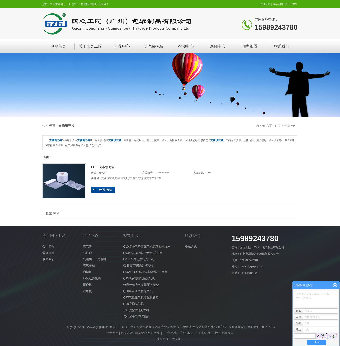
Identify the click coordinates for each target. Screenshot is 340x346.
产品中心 (122, 46)
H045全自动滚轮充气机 (138, 259)
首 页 (278, 125)
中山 (197, 333)
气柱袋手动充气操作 (136, 316)
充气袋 (102, 172)
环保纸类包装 (92, 278)
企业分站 (265, 4)
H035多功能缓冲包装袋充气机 (143, 253)
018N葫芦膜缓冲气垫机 (138, 265)
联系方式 (191, 246)
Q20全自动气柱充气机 (138, 291)
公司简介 (48, 246)
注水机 (87, 291)
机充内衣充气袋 (153, 178)
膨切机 (87, 272)
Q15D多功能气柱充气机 (139, 278)
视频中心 (186, 46)
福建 (231, 333)
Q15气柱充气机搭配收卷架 (141, 297)
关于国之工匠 (90, 46)
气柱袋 (87, 253)
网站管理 (141, 333)
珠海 (204, 333)
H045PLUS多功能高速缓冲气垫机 (145, 272)
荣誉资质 (48, 253)
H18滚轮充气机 (133, 303)
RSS (287, 4)
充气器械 (89, 265)
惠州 (217, 333)
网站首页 (58, 46)
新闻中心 (217, 46)
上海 (224, 333)
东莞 (190, 333)
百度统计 (127, 333)
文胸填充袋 (107, 178)
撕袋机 (87, 284)
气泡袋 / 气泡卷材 (94, 259)
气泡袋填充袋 (217, 327)
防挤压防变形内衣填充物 (129, 178)
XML (295, 4)
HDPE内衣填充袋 (102, 167)
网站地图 (278, 4)
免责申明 (112, 333)
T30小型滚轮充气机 (136, 310)
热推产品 (154, 333)
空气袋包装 (200, 327)
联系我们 (281, 46)
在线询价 (103, 190)
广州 (183, 333)
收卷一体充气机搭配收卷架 (141, 284)
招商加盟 (249, 46)
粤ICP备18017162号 (261, 327)
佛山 (210, 333)
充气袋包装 (154, 46)
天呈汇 (177, 338)
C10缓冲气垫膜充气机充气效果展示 (146, 246)
